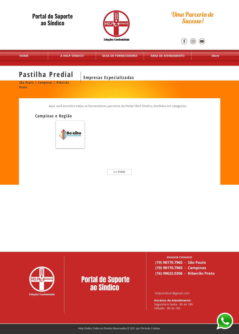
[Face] (184, 41)
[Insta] (193, 41)
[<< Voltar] (119, 172)
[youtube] (202, 41)
